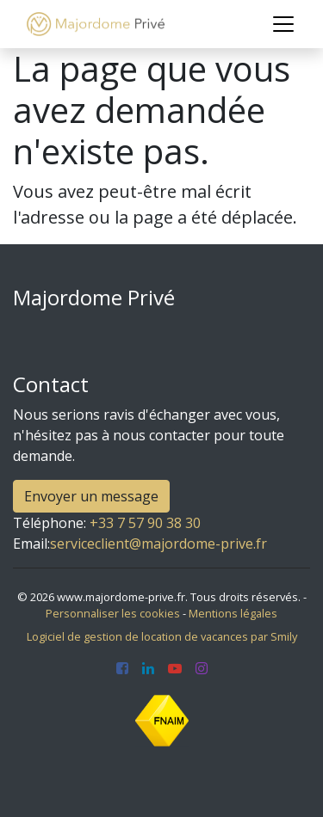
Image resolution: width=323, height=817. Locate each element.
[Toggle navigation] (283, 24)
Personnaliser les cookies (113, 613)
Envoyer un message (91, 496)
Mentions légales (233, 613)
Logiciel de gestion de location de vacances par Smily (162, 636)
